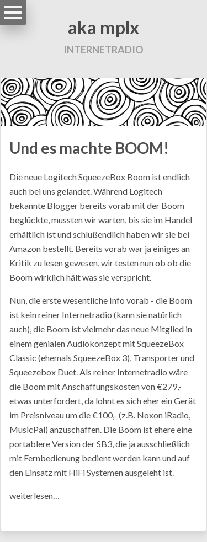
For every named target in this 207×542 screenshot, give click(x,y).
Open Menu (13, 12)
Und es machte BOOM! (89, 147)
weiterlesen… (34, 495)
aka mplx (103, 27)
